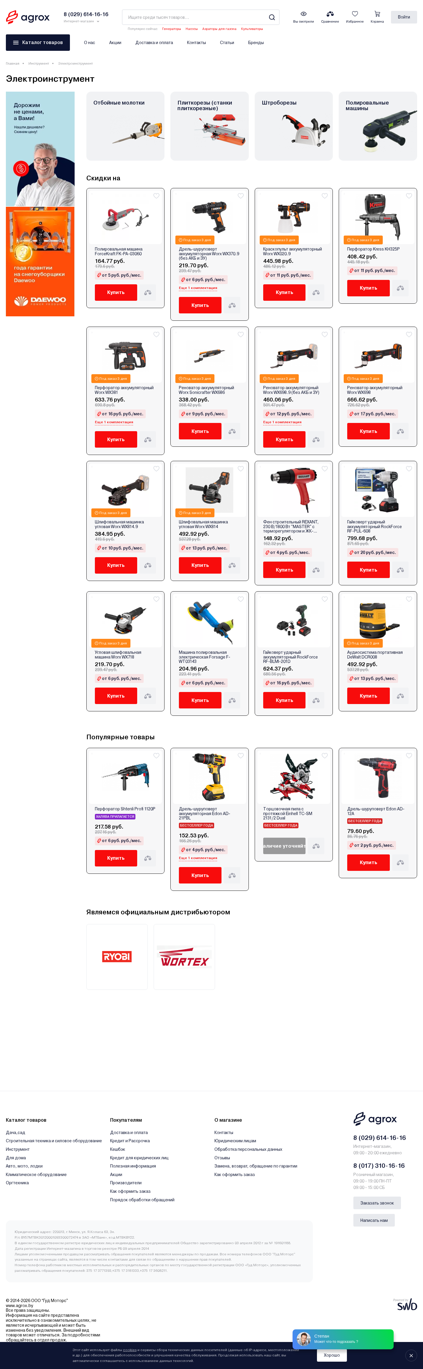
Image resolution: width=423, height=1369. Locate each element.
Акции (115, 42)
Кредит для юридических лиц (139, 1157)
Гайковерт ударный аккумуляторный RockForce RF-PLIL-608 (374, 526)
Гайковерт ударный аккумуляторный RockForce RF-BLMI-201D (290, 657)
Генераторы (171, 29)
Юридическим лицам (235, 1140)
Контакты (196, 42)
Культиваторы (252, 29)
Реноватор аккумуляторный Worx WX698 (374, 390)
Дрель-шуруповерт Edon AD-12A (375, 811)
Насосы (192, 29)
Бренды (256, 42)
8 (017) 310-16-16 (379, 1165)
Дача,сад (15, 1132)
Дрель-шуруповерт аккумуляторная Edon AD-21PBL (204, 813)
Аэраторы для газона (219, 29)
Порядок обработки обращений (142, 1199)
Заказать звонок (377, 1203)
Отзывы (222, 1157)
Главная (12, 63)
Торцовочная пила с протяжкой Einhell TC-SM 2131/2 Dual (287, 813)
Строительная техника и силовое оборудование (54, 1140)
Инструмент (38, 63)
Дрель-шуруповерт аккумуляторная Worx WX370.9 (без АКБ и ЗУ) (209, 254)
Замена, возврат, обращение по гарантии (255, 1166)
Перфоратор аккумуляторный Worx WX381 (124, 390)
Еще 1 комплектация (198, 288)
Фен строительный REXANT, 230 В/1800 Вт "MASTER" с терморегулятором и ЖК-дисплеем (291, 526)
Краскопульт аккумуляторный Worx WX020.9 (292, 251)
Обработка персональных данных (248, 1149)
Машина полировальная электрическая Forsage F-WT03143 (204, 657)
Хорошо (332, 1355)
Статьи (227, 42)
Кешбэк (117, 1149)
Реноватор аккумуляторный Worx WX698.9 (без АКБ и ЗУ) (291, 390)
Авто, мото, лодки (24, 1166)
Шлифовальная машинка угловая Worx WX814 (203, 524)
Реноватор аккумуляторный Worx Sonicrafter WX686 (206, 390)
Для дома (16, 1157)
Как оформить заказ (130, 1191)
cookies (130, 1350)
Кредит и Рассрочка (130, 1140)
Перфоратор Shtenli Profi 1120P (125, 809)
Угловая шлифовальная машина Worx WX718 (118, 654)
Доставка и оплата (154, 42)
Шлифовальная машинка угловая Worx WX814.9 (119, 524)
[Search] (272, 17)
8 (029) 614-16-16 (379, 1137)
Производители (126, 1182)
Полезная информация (133, 1166)
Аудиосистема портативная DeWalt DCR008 (375, 654)
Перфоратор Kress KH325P (373, 249)
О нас (89, 42)
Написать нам (374, 1220)
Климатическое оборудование (36, 1174)
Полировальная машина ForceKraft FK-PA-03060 (118, 251)
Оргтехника (17, 1182)
